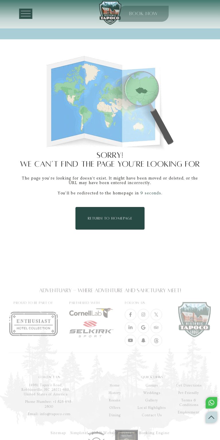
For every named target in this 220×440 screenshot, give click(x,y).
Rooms (114, 419)
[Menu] (30, 14)
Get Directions (189, 405)
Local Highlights (152, 427)
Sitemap (58, 435)
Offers (114, 427)
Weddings (151, 412)
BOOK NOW (128, 13)
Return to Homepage (110, 218)
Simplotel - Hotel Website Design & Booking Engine (120, 435)
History (115, 412)
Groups (152, 405)
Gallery (151, 419)
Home (115, 405)
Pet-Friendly (188, 412)
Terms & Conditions (188, 422)
